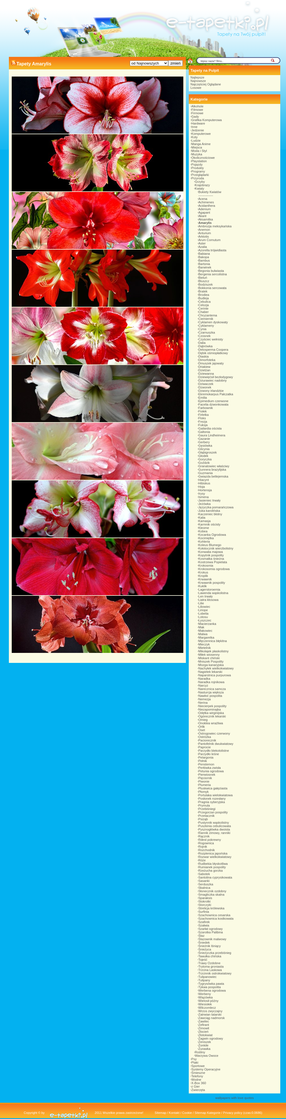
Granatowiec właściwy (213, 466)
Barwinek (204, 267)
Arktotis (203, 236)
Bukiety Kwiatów (209, 192)
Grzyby (200, 181)
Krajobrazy (202, 185)
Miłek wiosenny (209, 654)
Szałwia (203, 925)
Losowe (195, 87)
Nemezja (204, 699)
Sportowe (197, 1066)
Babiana (204, 253)
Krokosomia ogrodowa (214, 569)
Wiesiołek (205, 1004)
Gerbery (204, 442)
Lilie (201, 603)
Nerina (203, 702)
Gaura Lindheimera (211, 435)
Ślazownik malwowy (212, 939)
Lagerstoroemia (209, 589)
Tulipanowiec (207, 976)
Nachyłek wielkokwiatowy (216, 668)
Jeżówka (204, 504)
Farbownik (205, 408)
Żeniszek (204, 1042)
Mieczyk (204, 644)
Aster (202, 243)
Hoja (201, 486)
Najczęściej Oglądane (205, 84)
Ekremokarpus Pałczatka (215, 394)
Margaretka (206, 637)
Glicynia (204, 449)
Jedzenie (197, 130)
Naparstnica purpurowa (214, 675)
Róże (202, 860)
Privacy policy (232, 1112)
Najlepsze (197, 77)
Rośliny (200, 1052)
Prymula (204, 805)
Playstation (199, 161)
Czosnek (204, 336)
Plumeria (204, 785)
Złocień (203, 1031)
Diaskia (203, 356)
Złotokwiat (205, 1035)
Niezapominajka (209, 709)
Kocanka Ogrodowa (212, 534)
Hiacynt (203, 480)
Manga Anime (200, 144)
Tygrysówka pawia (211, 983)
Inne (194, 127)
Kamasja (204, 521)
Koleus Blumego (209, 545)
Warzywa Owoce (206, 1055)
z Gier (195, 1086)
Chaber (203, 312)
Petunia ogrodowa (211, 771)
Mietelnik (204, 647)
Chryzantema (207, 315)
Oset (201, 730)
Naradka (204, 678)
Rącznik (204, 836)
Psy (193, 1059)
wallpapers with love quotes (234, 1098)
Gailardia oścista (210, 428)
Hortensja (205, 490)
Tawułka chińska (209, 956)
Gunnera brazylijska (212, 469)
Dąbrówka (205, 346)
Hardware (198, 123)
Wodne (196, 1079)
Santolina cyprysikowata (215, 877)
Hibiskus (204, 483)
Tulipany (204, 980)
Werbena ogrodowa (212, 990)
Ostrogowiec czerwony (214, 733)
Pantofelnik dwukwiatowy (215, 743)
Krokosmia (205, 565)
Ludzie (195, 140)
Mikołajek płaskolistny (213, 651)
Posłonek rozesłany (212, 798)
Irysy (201, 493)
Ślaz (201, 935)
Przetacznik (206, 815)
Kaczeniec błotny (210, 514)
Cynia (202, 329)
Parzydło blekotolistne (213, 750)
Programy (198, 171)
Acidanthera (206, 205)
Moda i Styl (199, 151)
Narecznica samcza (212, 689)
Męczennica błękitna (212, 641)
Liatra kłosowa (208, 599)
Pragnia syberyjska (211, 802)
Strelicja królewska (211, 908)
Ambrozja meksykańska (215, 226)
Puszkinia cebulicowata (214, 826)
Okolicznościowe (203, 157)
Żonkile (203, 1045)
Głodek (203, 456)
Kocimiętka (206, 538)
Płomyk (203, 791)
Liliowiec (204, 606)
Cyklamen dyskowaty (213, 322)
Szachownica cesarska (214, 915)
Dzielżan (204, 370)
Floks (202, 418)
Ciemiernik (205, 318)
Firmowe (197, 113)
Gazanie (204, 438)
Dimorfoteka (206, 360)
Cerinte (203, 308)
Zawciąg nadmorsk (211, 1018)
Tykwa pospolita (209, 987)
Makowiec (205, 630)
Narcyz (203, 685)
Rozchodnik (206, 850)
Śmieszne (198, 1072)
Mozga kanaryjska (211, 665)
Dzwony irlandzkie (211, 390)
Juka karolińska (209, 510)
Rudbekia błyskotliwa (213, 863)
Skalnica (204, 887)
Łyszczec (204, 620)
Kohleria (204, 541)
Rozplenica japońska (213, 853)
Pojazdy (196, 164)
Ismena (203, 497)
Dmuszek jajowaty (211, 363)
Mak (201, 627)
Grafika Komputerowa (206, 120)
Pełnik (202, 761)
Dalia (202, 342)
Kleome (203, 528)
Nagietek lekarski (210, 671)
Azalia (202, 246)
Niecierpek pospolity (212, 706)
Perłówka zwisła (209, 767)
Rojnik (202, 846)
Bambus (204, 260)
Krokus (203, 572)
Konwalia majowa (210, 552)
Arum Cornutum (209, 240)
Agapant (204, 212)
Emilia (202, 397)
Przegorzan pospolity (213, 812)
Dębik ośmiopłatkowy (213, 353)
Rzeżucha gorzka (210, 870)
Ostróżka (204, 737)
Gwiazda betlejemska (213, 476)
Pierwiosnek (206, 774)
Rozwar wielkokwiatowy (215, 857)
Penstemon (206, 764)
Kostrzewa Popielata (212, 562)
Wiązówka (205, 997)
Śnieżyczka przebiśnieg (214, 952)
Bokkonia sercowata (212, 288)
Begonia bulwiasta (211, 270)
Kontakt (174, 1112)
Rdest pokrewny (209, 839)
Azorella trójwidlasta (212, 250)
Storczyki (204, 905)
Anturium (204, 233)
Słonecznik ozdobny (212, 891)
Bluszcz (203, 281)
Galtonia (204, 432)
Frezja (202, 421)
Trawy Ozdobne (209, 963)
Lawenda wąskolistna (213, 593)
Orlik (201, 726)
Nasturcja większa (211, 692)
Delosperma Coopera (213, 349)
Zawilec (203, 1021)
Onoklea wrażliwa (210, 723)
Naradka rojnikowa (211, 682)
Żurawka (204, 1048)
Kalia (201, 517)
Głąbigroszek (207, 452)
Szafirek (204, 922)
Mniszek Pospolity (211, 661)
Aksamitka (205, 219)
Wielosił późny (208, 1000)
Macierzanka (207, 623)
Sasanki (204, 881)
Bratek (203, 291)
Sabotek (204, 874)
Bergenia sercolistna (212, 274)
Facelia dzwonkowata (213, 404)
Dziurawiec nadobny (212, 380)
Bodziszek (205, 284)
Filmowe (197, 109)
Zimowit (203, 1028)
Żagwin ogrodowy (210, 1038)
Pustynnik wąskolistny (213, 822)
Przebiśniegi (207, 809)
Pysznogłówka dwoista (214, 829)
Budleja (203, 298)
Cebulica (204, 301)
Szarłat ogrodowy (210, 929)
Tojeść (202, 959)
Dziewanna (206, 373)
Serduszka (205, 884)
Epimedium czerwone (213, 401)
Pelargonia (206, 757)
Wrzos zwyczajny (210, 1011)
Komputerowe (201, 133)
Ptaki (194, 1062)
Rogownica (206, 843)
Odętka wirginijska (211, 713)
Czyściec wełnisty (210, 339)
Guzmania (205, 473)
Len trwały (205, 596)
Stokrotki (204, 901)
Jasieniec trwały (209, 500)
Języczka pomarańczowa (216, 507)
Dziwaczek (206, 384)
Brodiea (203, 294)
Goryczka (205, 459)
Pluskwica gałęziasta (213, 788)
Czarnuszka (206, 332)
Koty (194, 137)
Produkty (197, 168)
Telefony (197, 1076)
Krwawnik (205, 579)
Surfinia (203, 911)
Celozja (203, 305)
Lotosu (203, 617)
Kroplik (203, 575)
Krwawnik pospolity (211, 582)
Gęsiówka (205, 445)
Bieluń (202, 277)
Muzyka (196, 154)
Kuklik (202, 586)
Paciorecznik (207, 740)
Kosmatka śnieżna (211, 558)
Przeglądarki (200, 175)
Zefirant (203, 1024)
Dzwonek (204, 387)
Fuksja (203, 425)
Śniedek (204, 942)
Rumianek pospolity (212, 867)
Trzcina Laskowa (210, 970)
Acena (202, 198)
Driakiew (204, 366)
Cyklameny (206, 325)
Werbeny (204, 994)
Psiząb (203, 819)
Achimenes (206, 202)
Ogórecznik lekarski (212, 716)
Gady (195, 116)
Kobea (203, 531)
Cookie (187, 1112)
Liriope (203, 610)
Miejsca (196, 147)
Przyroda (197, 178)
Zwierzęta (198, 1090)
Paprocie (204, 747)
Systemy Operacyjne (205, 1069)
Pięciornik (205, 778)
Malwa (203, 634)
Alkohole (197, 106)
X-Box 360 (198, 1083)
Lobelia (203, 613)
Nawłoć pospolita (210, 695)
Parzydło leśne (208, 754)
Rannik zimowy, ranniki (214, 833)
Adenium (204, 209)
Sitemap (160, 1112)
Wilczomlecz (207, 1007)
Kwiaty (199, 188)
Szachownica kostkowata (216, 918)
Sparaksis (205, 898)
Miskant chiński (209, 658)
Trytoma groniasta (211, 966)
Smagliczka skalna (211, 894)
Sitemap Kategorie (207, 1112)
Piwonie (204, 781)
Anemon (204, 229)
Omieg (203, 719)
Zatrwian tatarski (210, 1014)
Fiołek (202, 411)
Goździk (204, 462)
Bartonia (204, 264)
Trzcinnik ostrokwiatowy (215, 973)
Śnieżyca (204, 949)
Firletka (203, 414)
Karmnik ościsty (209, 524)
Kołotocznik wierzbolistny (215, 548)
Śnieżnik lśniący (209, 946)
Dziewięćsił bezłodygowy (215, 377)
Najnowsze (198, 81)
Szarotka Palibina (210, 932)
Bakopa (203, 257)
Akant (202, 216)
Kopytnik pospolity (211, 555)
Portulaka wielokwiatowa (215, 795)
